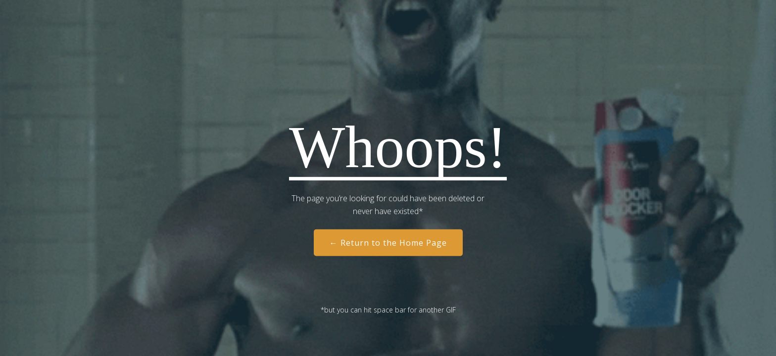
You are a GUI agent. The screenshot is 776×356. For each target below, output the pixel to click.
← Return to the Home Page (388, 242)
